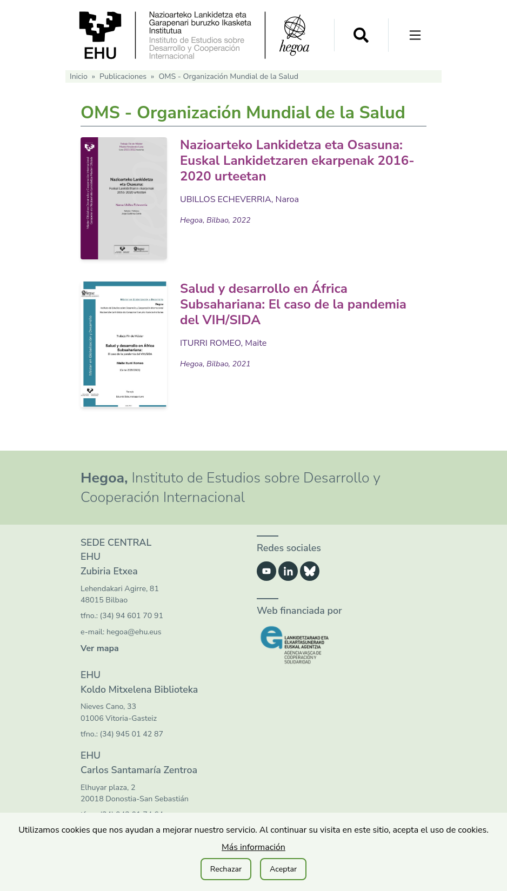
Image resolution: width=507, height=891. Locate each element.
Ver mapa (100, 648)
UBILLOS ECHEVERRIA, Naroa (239, 199)
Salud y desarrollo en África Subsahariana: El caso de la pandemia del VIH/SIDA (293, 304)
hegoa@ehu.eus (134, 632)
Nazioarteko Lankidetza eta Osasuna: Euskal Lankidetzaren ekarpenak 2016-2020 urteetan (297, 160)
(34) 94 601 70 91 (131, 616)
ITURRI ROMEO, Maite (223, 343)
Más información (253, 847)
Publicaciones (122, 76)
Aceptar (283, 869)
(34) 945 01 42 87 (131, 734)
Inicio (79, 76)
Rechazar (226, 869)
